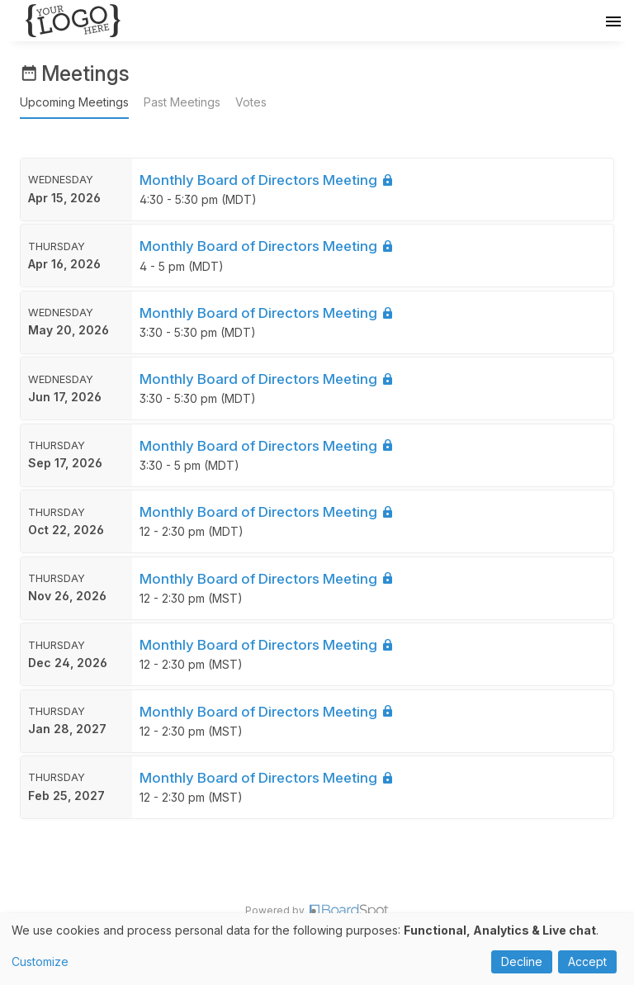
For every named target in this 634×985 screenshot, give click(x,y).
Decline (521, 961)
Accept (587, 961)
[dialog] (317, 949)
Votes (251, 102)
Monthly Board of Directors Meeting (267, 180)
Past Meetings (182, 102)
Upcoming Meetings (74, 102)
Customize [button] (40, 961)
